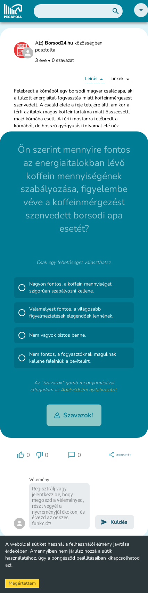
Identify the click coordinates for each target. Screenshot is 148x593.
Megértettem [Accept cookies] (22, 583)
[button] (141, 15)
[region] (23, 455)
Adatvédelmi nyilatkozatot (88, 389)
